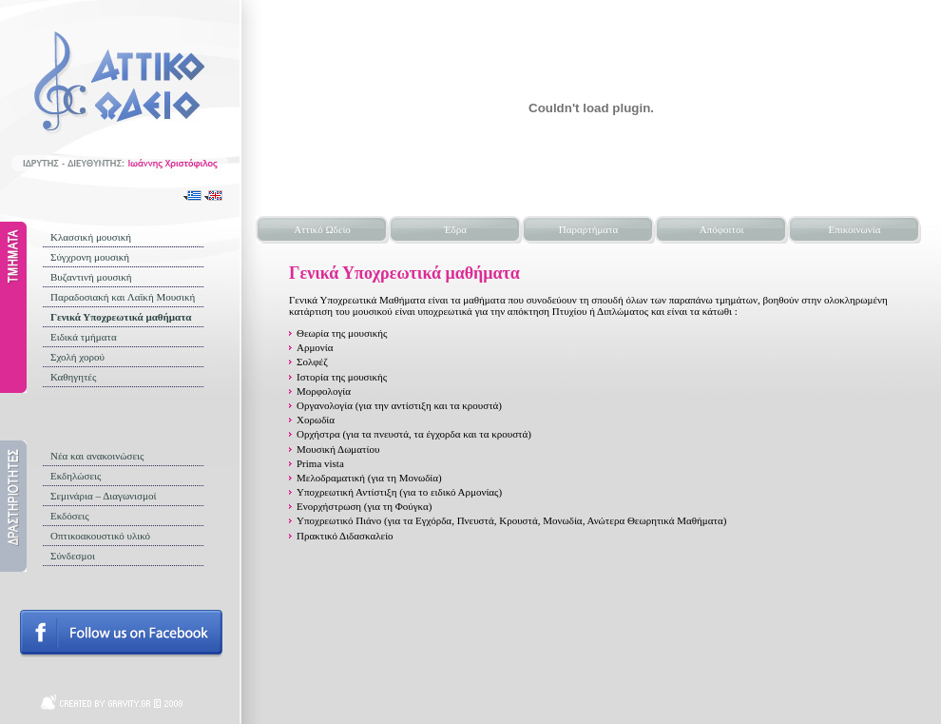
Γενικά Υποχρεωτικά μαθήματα (120, 317)
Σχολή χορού (77, 356)
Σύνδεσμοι (72, 555)
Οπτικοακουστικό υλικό (100, 535)
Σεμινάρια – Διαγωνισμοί (103, 495)
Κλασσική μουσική (90, 237)
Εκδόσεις (69, 515)
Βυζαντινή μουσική (91, 277)
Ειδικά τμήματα (83, 336)
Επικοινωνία (855, 229)
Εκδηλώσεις (75, 475)
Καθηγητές (73, 376)
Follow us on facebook (121, 633)
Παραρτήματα (588, 229)
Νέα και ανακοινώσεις (97, 455)
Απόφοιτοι (722, 229)
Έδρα (455, 229)
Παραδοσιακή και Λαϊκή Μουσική (122, 297)
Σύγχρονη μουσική (89, 257)
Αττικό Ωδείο (322, 229)
